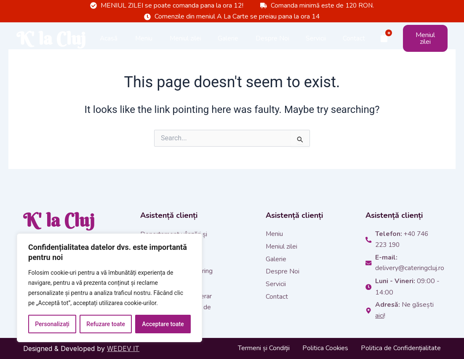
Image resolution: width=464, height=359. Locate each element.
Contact (354, 45)
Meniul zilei (185, 45)
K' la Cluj (42, 45)
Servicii (316, 45)
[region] (109, 287)
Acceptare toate (163, 324)
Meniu (143, 45)
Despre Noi (272, 45)
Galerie (228, 45)
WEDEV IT (124, 348)
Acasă (108, 45)
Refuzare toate (105, 324)
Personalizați (52, 324)
